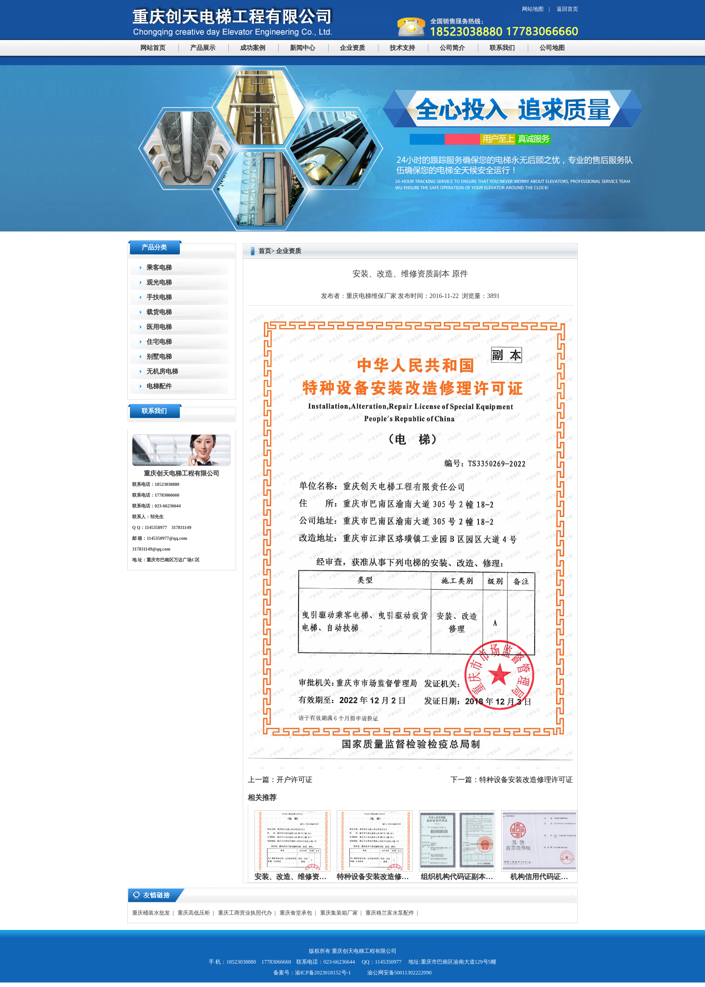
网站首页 (152, 47)
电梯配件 (159, 386)
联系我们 (502, 47)
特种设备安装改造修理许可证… (387, 876)
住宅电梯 (159, 341)
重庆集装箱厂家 (339, 913)
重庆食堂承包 (296, 913)
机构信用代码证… (539, 876)
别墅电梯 (159, 356)
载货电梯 (159, 312)
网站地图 (533, 9)
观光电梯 (159, 282)
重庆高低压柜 (194, 913)
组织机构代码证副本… (457, 876)
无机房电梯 (162, 371)
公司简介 (452, 47)
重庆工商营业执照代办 (245, 913)
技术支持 (402, 47)
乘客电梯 (159, 267)
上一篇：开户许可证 (280, 779)
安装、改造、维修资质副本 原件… (309, 876)
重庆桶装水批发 (151, 913)
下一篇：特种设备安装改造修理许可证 (512, 779)
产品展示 (202, 47)
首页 (265, 251)
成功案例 (252, 47)
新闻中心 (302, 47)
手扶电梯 (159, 297)
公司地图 (552, 47)
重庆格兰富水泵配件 (390, 913)
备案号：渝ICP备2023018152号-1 (312, 972)
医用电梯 (159, 327)
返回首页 (567, 9)
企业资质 (352, 47)
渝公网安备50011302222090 (399, 972)
